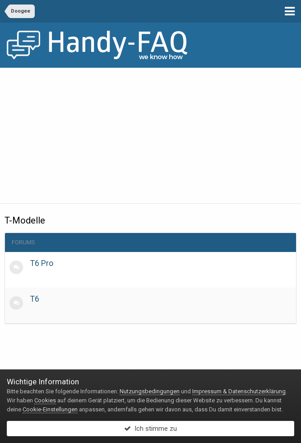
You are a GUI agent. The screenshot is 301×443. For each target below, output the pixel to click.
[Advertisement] (150, 135)
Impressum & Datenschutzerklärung (239, 391)
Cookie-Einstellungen (50, 409)
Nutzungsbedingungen (150, 391)
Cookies (45, 400)
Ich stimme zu (150, 428)
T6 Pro (41, 263)
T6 (34, 298)
